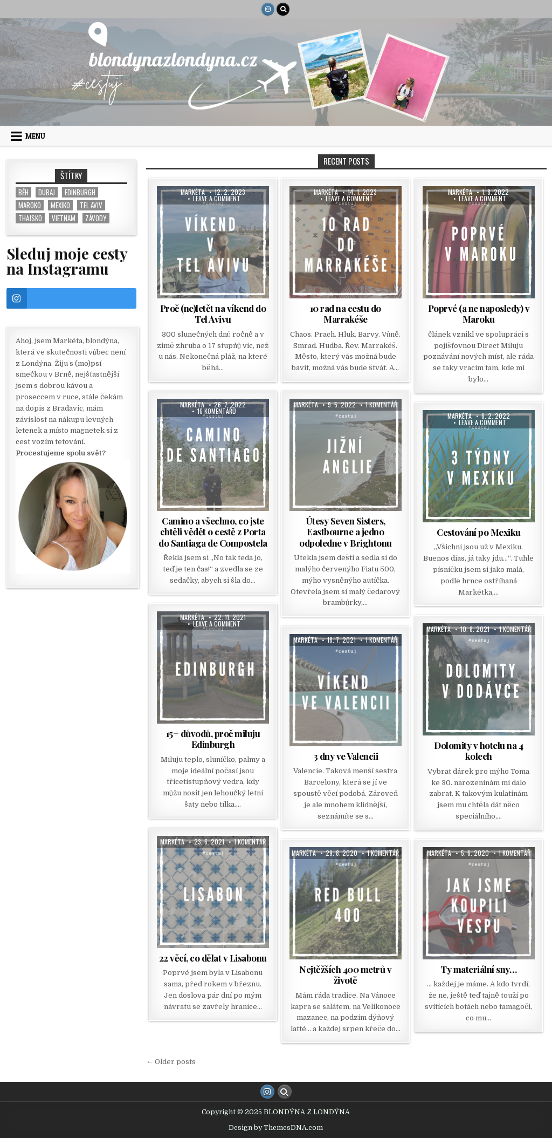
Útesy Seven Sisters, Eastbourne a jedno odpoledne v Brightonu (345, 532)
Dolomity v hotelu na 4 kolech (478, 750)
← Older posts (171, 1062)
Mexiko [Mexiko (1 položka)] (60, 205)
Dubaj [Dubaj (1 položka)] (46, 192)
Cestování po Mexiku (479, 532)
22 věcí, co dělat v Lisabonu (213, 958)
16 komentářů (216, 411)
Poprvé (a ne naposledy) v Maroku (479, 313)
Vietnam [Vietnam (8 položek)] (63, 218)
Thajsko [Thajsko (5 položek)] (30, 218)
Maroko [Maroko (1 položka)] (29, 205)
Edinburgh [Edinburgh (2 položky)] (80, 192)
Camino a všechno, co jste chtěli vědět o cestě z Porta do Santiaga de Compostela (212, 532)
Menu (35, 136)
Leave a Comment (216, 198)
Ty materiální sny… (478, 969)
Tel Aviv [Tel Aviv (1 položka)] (91, 205)
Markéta (193, 192)
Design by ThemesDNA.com (276, 1128)
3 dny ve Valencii (345, 756)
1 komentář (381, 404)
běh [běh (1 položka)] (23, 192)
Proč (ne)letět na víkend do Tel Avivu (213, 313)
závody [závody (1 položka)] (96, 218)
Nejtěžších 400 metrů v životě (345, 974)
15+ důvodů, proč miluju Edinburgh (213, 738)
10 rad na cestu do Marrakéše (345, 313)
